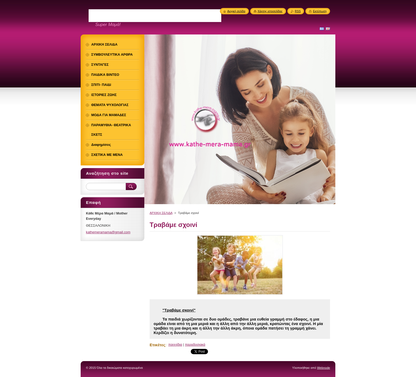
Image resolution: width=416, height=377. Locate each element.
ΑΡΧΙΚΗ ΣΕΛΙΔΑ (161, 212)
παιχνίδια (175, 345)
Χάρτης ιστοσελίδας (270, 11)
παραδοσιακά (195, 345)
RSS (298, 11)
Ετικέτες (157, 345)
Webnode (323, 367)
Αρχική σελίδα (236, 11)
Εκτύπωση (320, 11)
